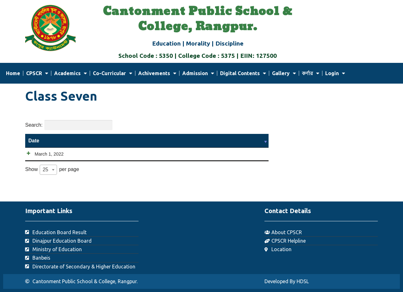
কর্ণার (310, 73)
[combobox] (48, 178)
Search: (68, 125)
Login (335, 73)
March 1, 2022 (42, 154)
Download (208, 158)
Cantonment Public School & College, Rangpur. (197, 19)
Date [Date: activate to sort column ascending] (33, 140)
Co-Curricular (112, 73)
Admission (198, 73)
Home (13, 73)
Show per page (52, 178)
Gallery (284, 73)
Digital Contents (243, 73)
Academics (70, 73)
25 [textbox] (45, 178)
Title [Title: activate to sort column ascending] (104, 140)
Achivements (157, 73)
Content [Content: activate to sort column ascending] (201, 140)
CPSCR (37, 73)
